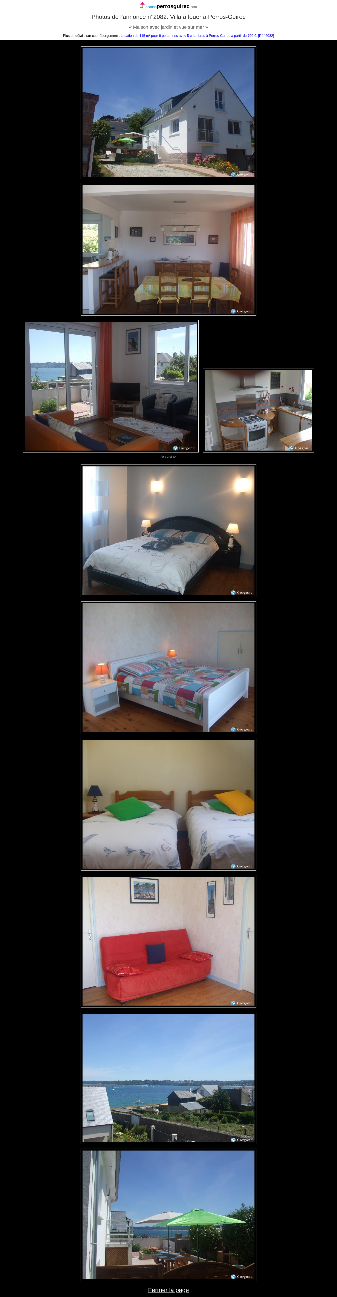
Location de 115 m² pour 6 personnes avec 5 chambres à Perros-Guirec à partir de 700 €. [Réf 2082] (197, 36)
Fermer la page (168, 1290)
